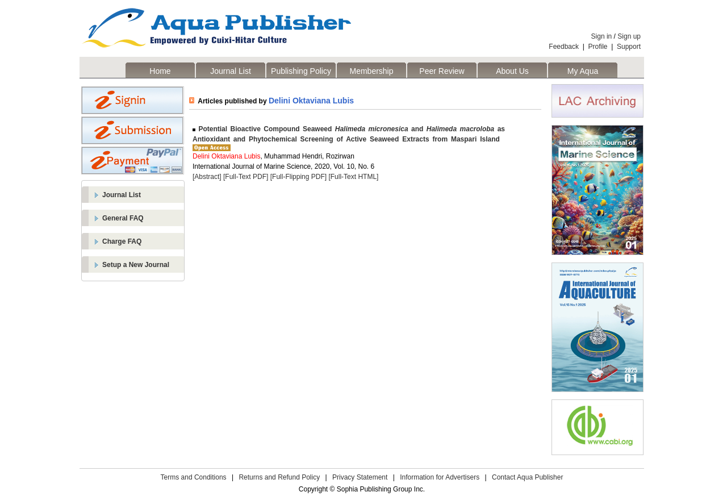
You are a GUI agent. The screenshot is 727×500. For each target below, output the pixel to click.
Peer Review (441, 71)
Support (629, 47)
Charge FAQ (121, 241)
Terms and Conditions (194, 477)
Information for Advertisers (439, 477)
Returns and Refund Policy (279, 477)
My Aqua (582, 71)
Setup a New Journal (135, 265)
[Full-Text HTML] (353, 177)
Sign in (601, 36)
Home (159, 71)
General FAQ (123, 218)
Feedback (564, 47)
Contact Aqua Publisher (527, 477)
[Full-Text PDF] (245, 177)
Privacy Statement (359, 477)
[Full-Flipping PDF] (298, 177)
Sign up (629, 36)
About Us (512, 71)
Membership (371, 71)
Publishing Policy (301, 71)
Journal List (230, 71)
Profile (598, 47)
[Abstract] (207, 177)
